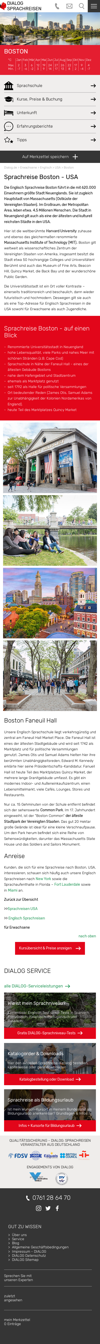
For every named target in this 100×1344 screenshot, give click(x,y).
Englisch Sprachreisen (26, 918)
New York (43, 879)
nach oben (87, 936)
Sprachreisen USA (23, 909)
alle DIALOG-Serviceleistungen (33, 986)
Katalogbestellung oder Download (46, 1079)
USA (58, 167)
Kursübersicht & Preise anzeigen (50, 948)
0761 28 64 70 (51, 1197)
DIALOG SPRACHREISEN (24, 6)
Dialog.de (10, 167)
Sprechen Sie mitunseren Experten (18, 1278)
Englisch (46, 167)
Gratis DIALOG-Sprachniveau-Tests (46, 1033)
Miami (12, 890)
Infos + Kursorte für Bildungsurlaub (46, 1126)
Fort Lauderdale (67, 884)
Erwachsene (28, 167)
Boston (16, 51)
